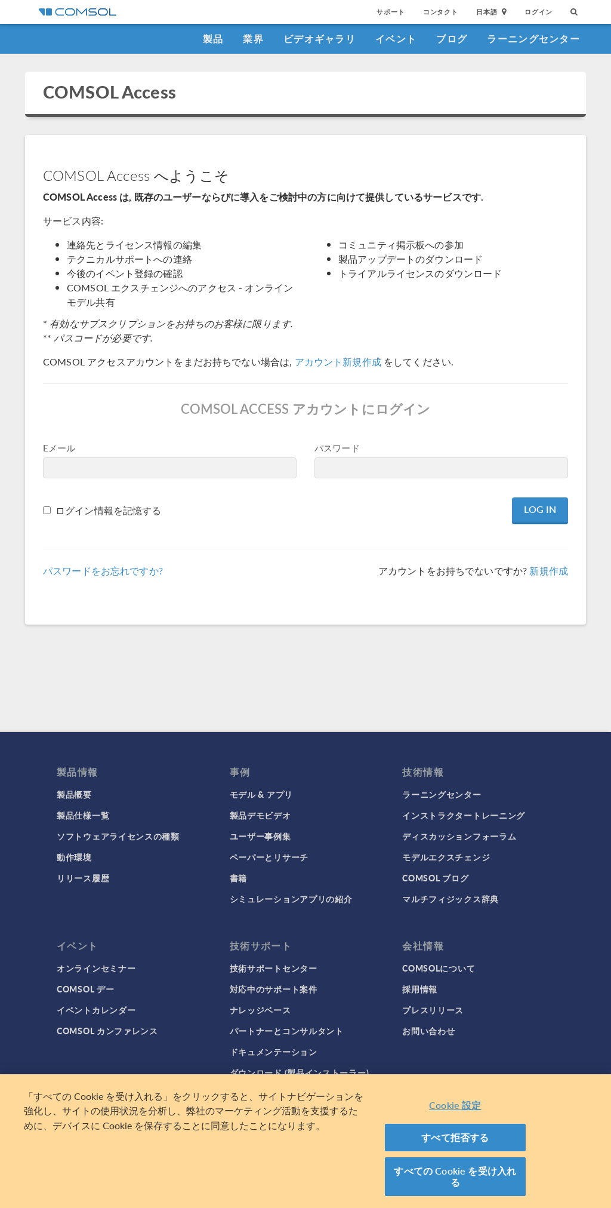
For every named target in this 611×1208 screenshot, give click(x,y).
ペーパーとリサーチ (269, 857)
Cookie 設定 (455, 1105)
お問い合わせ (428, 1031)
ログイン (538, 11)
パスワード (337, 447)
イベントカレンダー (96, 1010)
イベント (395, 38)
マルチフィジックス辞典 (450, 899)
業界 (253, 38)
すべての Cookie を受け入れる (455, 1176)
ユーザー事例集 (260, 836)
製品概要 (74, 794)
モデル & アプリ (261, 794)
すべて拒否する (455, 1137)
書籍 (238, 878)
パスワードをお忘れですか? (103, 570)
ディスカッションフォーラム (459, 836)
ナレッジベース (260, 1010)
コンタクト (440, 11)
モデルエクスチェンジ (446, 857)
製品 (213, 38)
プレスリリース (433, 1010)
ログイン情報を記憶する (108, 510)
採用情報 (419, 989)
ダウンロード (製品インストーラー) (299, 1072)
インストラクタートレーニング (463, 815)
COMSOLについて (438, 968)
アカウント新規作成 (338, 361)
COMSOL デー (85, 989)
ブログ (451, 38)
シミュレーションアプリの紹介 (291, 899)
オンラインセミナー (96, 968)
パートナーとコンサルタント (287, 1031)
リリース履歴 (83, 878)
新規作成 (548, 570)
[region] (305, 1141)
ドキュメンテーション (273, 1052)
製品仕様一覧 (83, 815)
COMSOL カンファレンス (107, 1031)
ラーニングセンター (533, 38)
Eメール (59, 447)
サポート (391, 11)
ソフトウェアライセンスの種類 (118, 836)
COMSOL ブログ (435, 878)
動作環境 (74, 857)
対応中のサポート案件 (273, 989)
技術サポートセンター (273, 968)
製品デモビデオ (260, 815)
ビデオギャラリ (319, 38)
